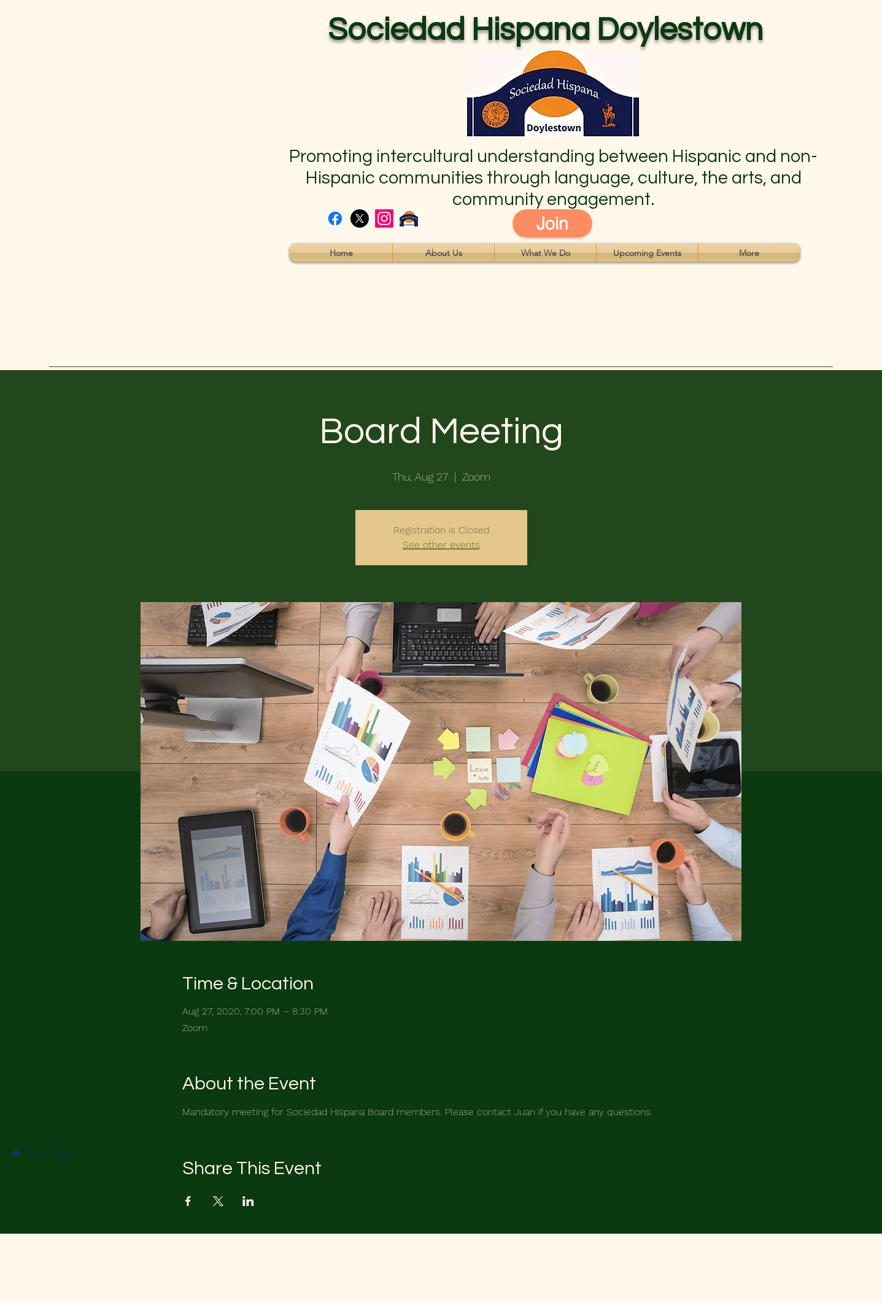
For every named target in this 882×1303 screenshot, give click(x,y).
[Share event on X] (218, 1201)
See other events (441, 545)
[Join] (552, 223)
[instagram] (384, 218)
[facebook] (335, 218)
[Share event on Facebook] (188, 1201)
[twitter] (359, 218)
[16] (409, 218)
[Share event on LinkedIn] (248, 1201)
